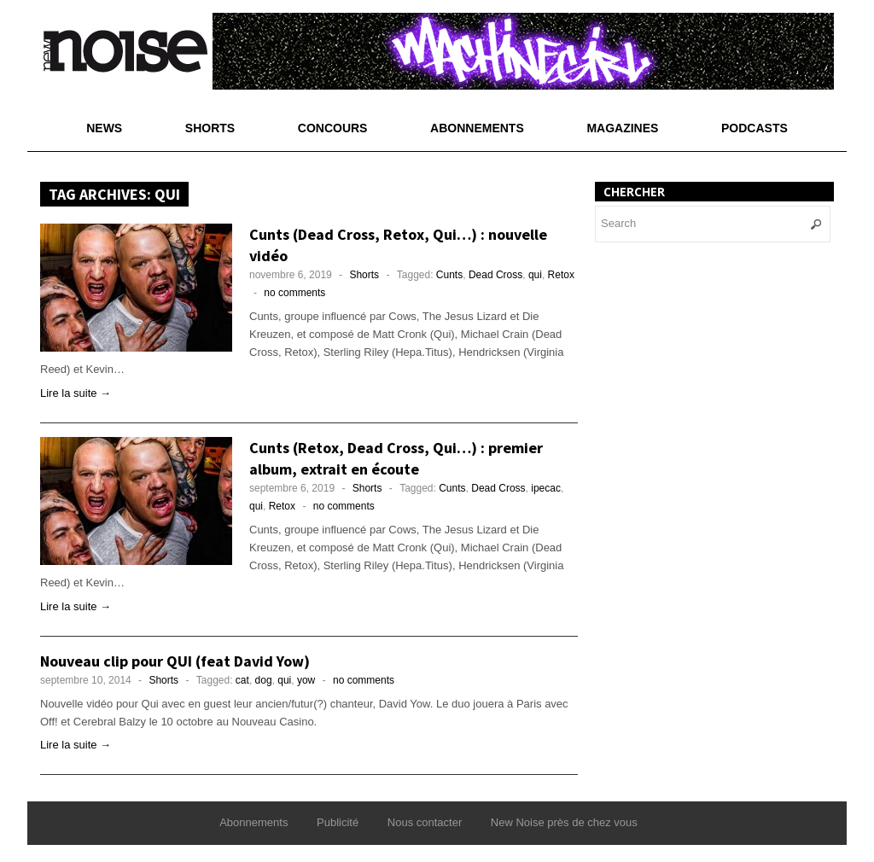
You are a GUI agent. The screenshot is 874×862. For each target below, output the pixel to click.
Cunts (449, 275)
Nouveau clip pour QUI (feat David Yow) (175, 661)
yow (306, 680)
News (104, 128)
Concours (333, 128)
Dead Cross (495, 275)
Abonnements (477, 128)
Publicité (337, 822)
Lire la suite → (75, 393)
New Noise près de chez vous (564, 822)
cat (242, 680)
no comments (294, 293)
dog (263, 680)
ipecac (546, 488)
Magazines (622, 128)
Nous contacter (424, 822)
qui (535, 275)
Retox (561, 275)
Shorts (210, 128)
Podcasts (754, 128)
